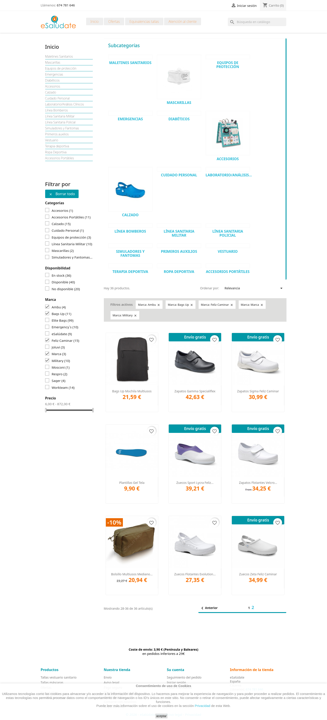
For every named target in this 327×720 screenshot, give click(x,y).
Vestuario (51, 140)
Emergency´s (65, 327)
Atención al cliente (182, 21)
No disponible (66, 289)
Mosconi (61, 367)
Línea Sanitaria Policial (60, 122)
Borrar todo (62, 193)
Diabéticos (52, 80)
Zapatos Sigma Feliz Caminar (258, 391)
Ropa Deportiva (56, 152)
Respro (59, 374)
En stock (61, 275)
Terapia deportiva (57, 146)
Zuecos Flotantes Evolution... (195, 574)
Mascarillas (52, 62)
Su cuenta (175, 669)
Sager (58, 381)
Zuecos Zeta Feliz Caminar (258, 574)
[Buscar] (257, 22)
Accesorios (52, 86)
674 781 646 (66, 5)
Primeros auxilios (57, 134)
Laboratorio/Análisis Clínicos (64, 104)
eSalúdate (62, 334)
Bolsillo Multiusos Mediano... (132, 574)
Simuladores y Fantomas (62, 128)
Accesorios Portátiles (59, 158)
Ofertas (114, 21)
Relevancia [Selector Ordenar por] (254, 288)
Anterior (209, 608)
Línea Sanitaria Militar (60, 116)
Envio (108, 677)
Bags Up (61, 314)
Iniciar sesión (176, 682)
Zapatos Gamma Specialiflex (194, 391)
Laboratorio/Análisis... (229, 175)
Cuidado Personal (57, 98)
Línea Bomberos (56, 110)
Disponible (63, 282)
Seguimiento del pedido (184, 677)
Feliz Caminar (65, 340)
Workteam (63, 387)
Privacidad (202, 706)
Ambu (59, 307)
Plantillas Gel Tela (131, 483)
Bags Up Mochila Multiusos (132, 391)
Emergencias (54, 74)
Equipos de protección (61, 68)
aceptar (161, 716)
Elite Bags (63, 320)
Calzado (50, 92)
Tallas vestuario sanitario (59, 677)
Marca (59, 354)
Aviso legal (111, 682)
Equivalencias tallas (144, 21)
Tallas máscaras (52, 682)
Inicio (95, 21)
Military (61, 361)
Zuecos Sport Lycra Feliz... (195, 483)
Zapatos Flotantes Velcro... (258, 483)
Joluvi (58, 347)
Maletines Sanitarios (59, 56)
